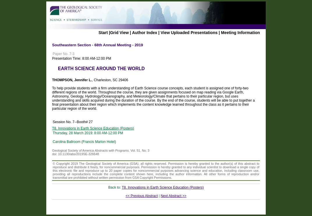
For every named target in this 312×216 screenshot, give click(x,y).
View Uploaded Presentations (189, 32)
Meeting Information (240, 32)
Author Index (144, 32)
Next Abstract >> (174, 196)
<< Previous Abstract (141, 196)
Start (103, 32)
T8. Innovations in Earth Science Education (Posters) (93, 128)
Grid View (119, 32)
